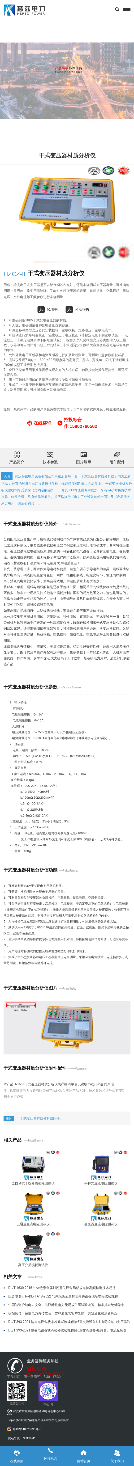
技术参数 (50, 457)
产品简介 (16, 457)
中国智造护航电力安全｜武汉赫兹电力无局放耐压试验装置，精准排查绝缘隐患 (66, 1305)
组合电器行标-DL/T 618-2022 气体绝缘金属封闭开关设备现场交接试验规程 (63, 1296)
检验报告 (77, 310)
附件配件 (117, 457)
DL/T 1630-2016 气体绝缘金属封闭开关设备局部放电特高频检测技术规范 (62, 1288)
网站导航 (14, 1438)
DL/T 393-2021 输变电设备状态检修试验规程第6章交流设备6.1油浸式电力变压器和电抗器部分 (69, 1323)
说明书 (48, 310)
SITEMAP (29, 1438)
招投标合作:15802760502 (45, 1369)
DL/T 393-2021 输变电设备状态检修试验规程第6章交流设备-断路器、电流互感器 (67, 1330)
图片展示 (83, 457)
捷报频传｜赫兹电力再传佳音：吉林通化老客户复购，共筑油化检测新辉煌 (62, 1313)
